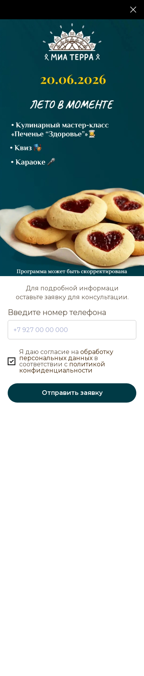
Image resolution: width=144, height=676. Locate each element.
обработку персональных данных (66, 355)
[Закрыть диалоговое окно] (133, 10)
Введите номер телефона (57, 312)
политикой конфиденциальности (62, 367)
